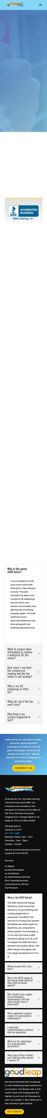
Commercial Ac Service (16, 884)
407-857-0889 (12, 833)
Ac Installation (12, 873)
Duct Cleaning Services (16, 880)
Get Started (14, 1111)
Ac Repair (9, 866)
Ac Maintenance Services (17, 877)
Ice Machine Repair (14, 869)
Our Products (11, 887)
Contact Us (23, 768)
